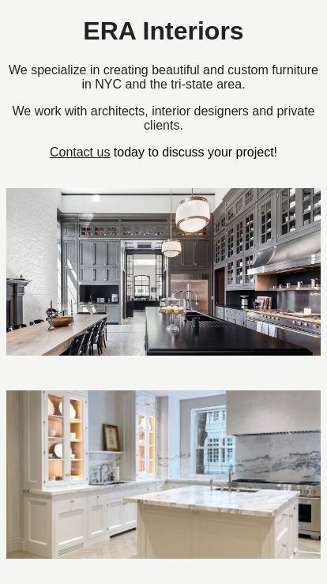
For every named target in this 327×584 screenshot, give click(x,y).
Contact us (80, 152)
